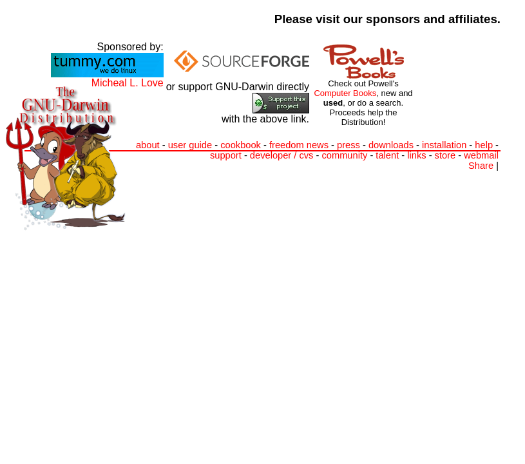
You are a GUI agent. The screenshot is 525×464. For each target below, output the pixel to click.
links (416, 155)
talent (387, 155)
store (445, 155)
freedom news (299, 145)
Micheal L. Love (127, 82)
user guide (190, 145)
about (148, 145)
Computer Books (345, 93)
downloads (391, 145)
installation (444, 145)
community (344, 155)
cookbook (240, 145)
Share (480, 165)
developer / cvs (282, 155)
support (226, 155)
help (484, 145)
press (348, 145)
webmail (481, 155)
